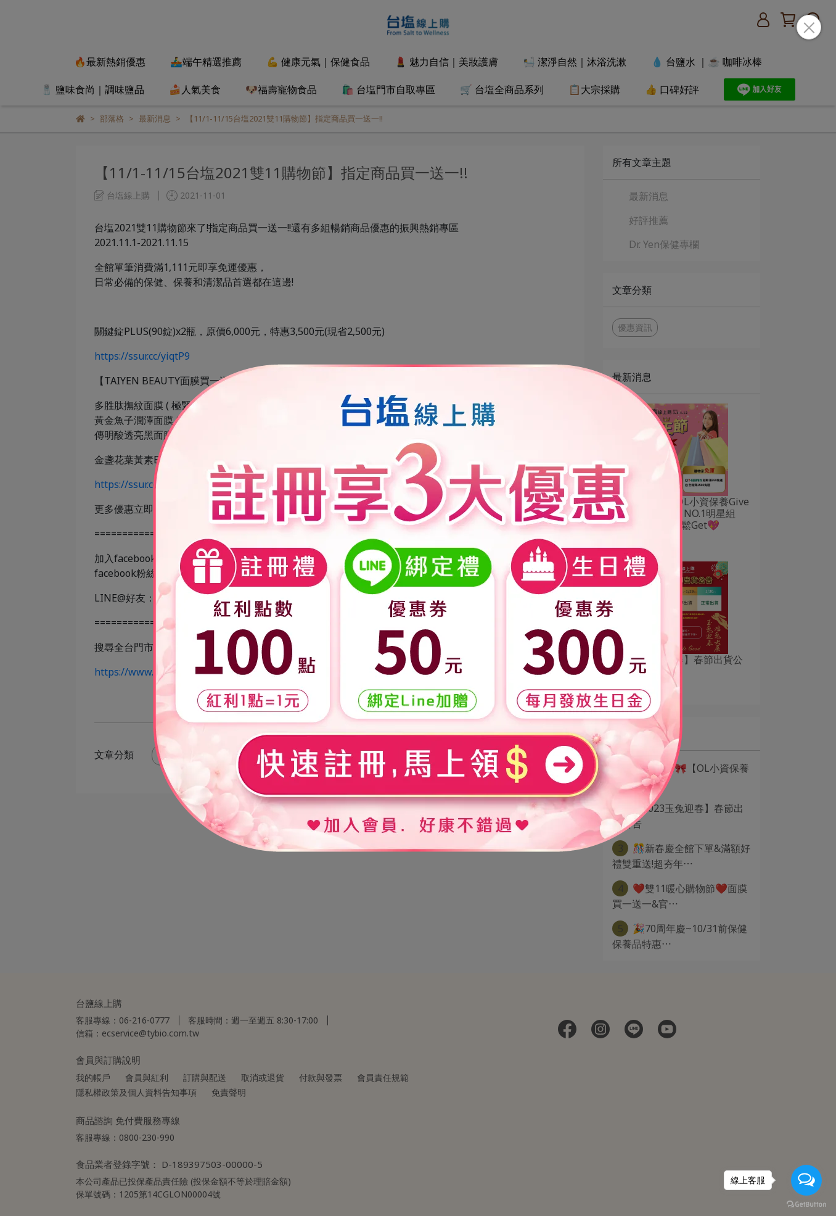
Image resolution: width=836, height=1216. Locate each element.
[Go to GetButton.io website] (806, 1203)
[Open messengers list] (806, 1180)
